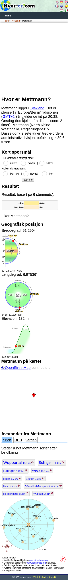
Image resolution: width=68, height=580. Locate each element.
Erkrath (35, 478)
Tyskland (15, 21)
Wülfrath (43, 493)
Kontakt (52, 577)
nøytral (32, 163)
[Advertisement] (34, 59)
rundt (7, 440)
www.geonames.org (36, 563)
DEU (18, 440)
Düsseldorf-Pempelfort (43, 486)
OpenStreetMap (17, 368)
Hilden (12, 478)
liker (51, 173)
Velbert (42, 471)
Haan (11, 486)
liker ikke (14, 173)
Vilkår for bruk (40, 577)
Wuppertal (18, 462)
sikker (49, 163)
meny (8, 15)
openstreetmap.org (38, 560)
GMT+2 (9, 117)
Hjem (6, 21)
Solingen (52, 463)
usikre (13, 163)
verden (31, 440)
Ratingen (15, 471)
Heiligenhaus (16, 493)
